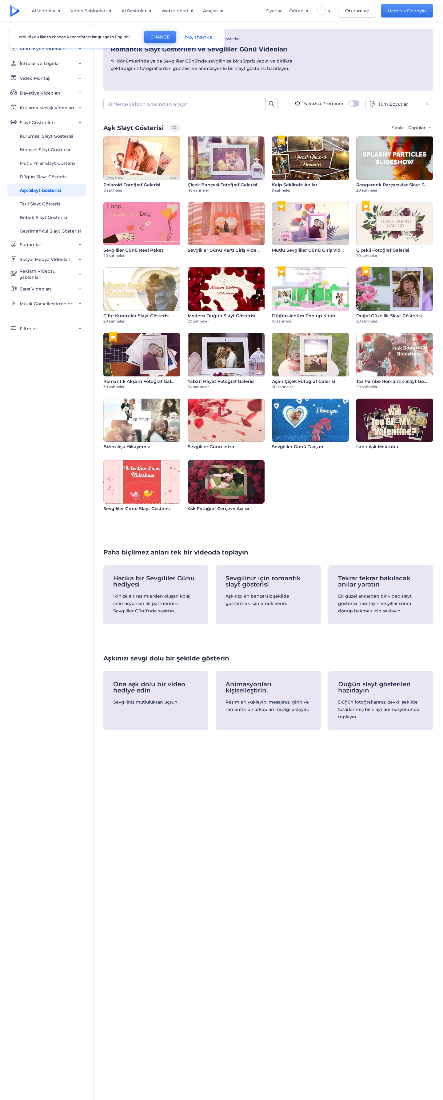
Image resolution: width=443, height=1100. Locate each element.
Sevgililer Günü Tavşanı (298, 446)
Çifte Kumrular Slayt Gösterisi (136, 316)
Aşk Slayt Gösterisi (40, 190)
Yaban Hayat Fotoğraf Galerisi (221, 381)
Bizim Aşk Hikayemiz (126, 446)
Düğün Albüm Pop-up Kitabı (304, 316)
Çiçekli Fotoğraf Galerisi (382, 250)
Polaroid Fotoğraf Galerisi (131, 185)
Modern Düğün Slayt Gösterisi (221, 316)
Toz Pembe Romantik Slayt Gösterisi (396, 381)
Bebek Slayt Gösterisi (43, 217)
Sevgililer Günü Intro (211, 446)
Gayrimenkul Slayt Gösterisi (50, 231)
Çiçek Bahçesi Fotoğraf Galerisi (222, 185)
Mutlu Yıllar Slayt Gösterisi (48, 163)
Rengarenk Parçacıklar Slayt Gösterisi (398, 185)
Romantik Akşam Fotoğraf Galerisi (141, 381)
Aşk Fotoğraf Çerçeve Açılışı (218, 508)
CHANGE (160, 37)
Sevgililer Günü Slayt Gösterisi (137, 508)
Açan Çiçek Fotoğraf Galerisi (303, 381)
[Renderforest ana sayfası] (14, 11)
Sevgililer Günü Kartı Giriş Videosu (226, 250)
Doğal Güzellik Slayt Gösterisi (389, 316)
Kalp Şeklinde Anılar (294, 185)
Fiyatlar (273, 11)
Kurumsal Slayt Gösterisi (46, 136)
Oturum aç (357, 11)
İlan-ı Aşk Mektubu (377, 446)
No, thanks (198, 37)
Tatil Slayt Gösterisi (41, 204)
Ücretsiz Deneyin (407, 11)
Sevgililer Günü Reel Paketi (134, 250)
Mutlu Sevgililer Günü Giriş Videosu (311, 250)
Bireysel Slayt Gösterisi (45, 149)
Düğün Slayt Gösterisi (44, 177)
